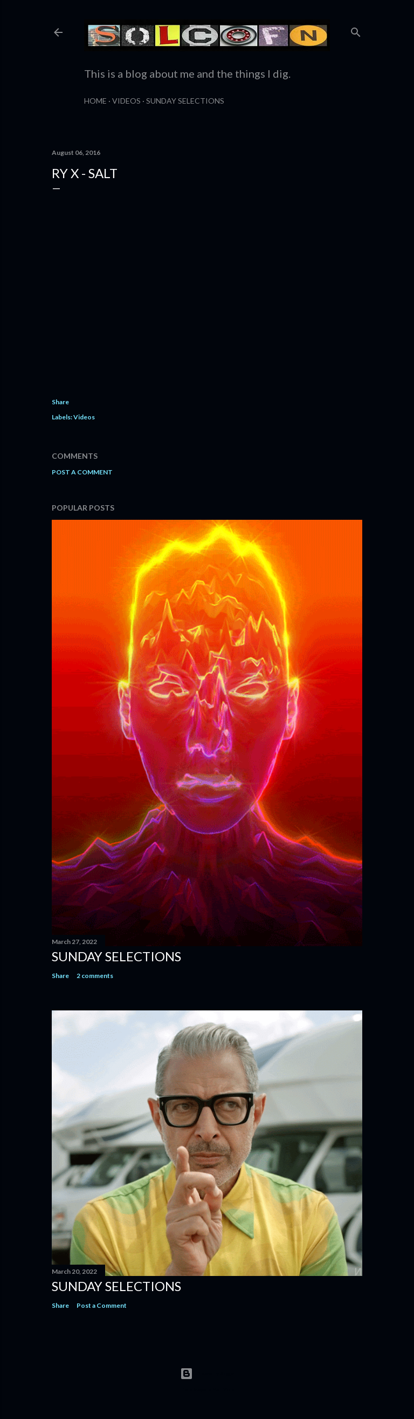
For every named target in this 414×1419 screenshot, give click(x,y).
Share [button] (60, 402)
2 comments (95, 976)
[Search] (355, 29)
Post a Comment (82, 472)
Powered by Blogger (207, 1373)
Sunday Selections (185, 100)
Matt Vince (223, 1389)
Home (95, 100)
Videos (126, 100)
